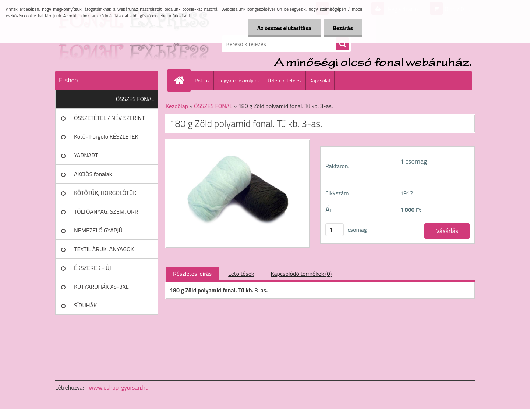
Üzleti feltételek (284, 80)
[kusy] (334, 229)
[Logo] (105, 43)
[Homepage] (182, 80)
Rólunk (202, 80)
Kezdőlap (177, 106)
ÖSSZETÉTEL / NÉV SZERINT (109, 117)
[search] (342, 44)
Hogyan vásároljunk (239, 80)
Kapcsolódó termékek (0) (301, 273)
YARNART (86, 155)
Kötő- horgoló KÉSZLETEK (106, 136)
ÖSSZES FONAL (135, 99)
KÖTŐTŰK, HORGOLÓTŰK (105, 192)
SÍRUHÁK (85, 305)
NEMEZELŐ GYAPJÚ (98, 230)
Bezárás (343, 28)
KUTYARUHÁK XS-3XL (101, 286)
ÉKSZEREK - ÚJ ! (94, 267)
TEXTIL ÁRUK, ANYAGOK (104, 249)
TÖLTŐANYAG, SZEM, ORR (106, 211)
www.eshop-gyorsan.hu (119, 387)
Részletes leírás (192, 273)
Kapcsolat (320, 80)
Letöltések (241, 273)
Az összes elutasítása (284, 28)
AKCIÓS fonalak (93, 174)
